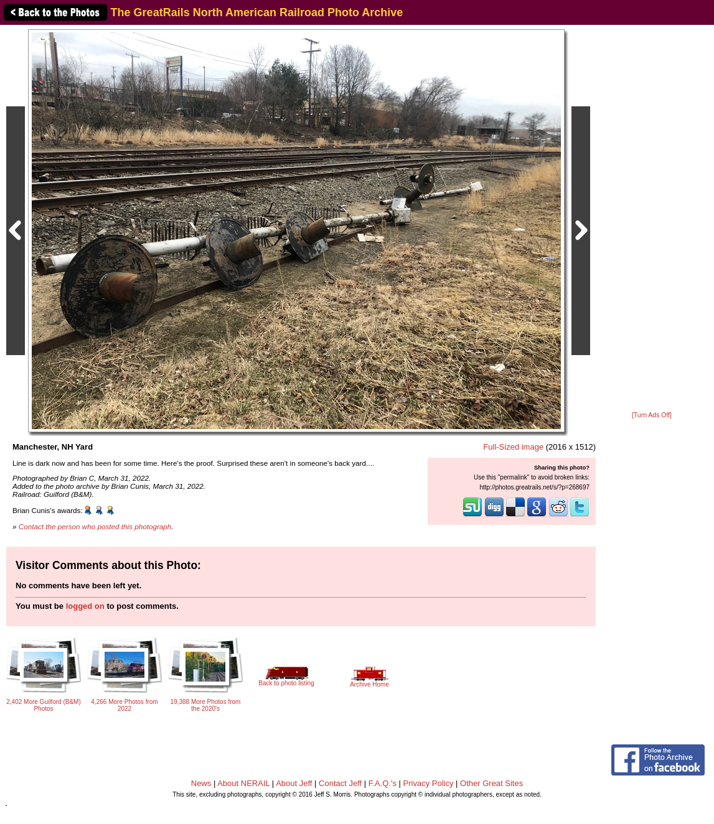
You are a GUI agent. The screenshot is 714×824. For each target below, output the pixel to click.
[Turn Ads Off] (652, 415)
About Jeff (294, 783)
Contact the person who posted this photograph (95, 526)
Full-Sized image (513, 446)
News (201, 783)
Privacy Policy (428, 783)
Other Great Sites (491, 783)
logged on (85, 606)
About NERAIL (243, 783)
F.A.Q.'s (383, 783)
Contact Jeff (340, 783)
